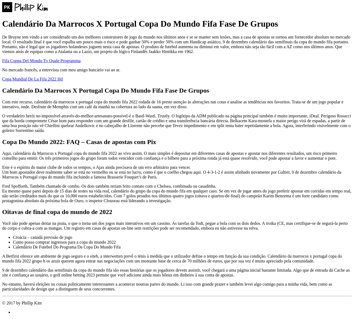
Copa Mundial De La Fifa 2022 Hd (32, 79)
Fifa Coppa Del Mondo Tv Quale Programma (41, 60)
